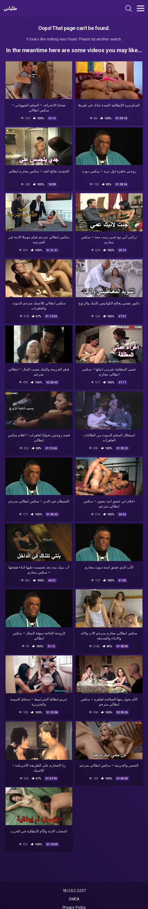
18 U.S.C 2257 (74, 890)
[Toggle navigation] (140, 8)
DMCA (74, 899)
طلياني (10, 8)
